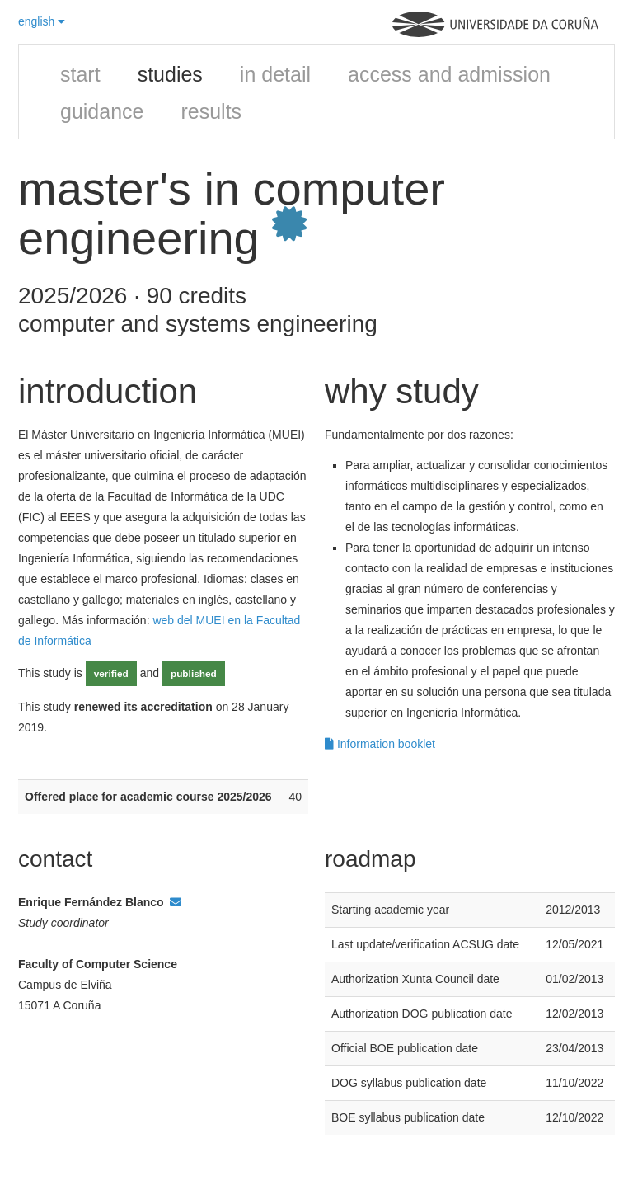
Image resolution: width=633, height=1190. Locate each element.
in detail (275, 74)
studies (170, 74)
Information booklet (380, 743)
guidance (101, 111)
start (80, 74)
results (211, 111)
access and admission (449, 74)
